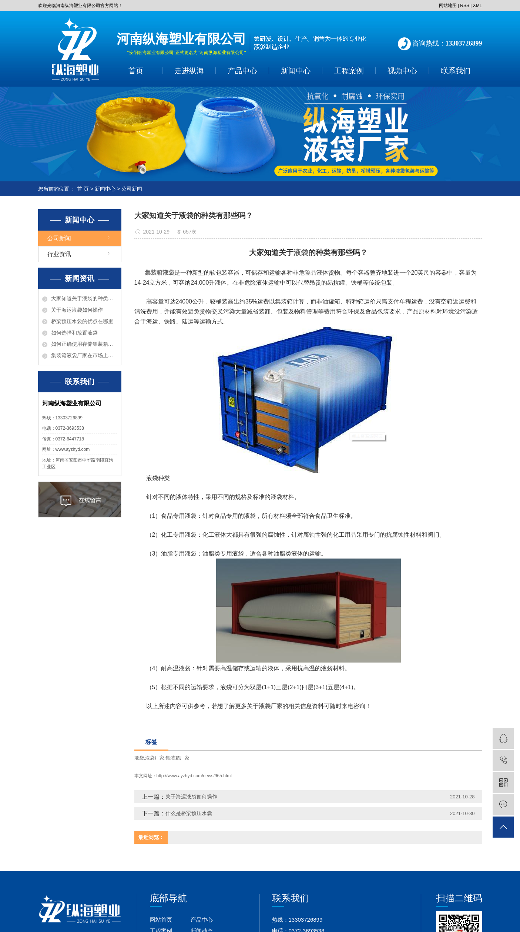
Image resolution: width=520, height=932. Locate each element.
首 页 (83, 189)
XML (477, 5)
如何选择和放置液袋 (74, 333)
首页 (135, 71)
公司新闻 (131, 189)
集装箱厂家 (177, 758)
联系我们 (455, 71)
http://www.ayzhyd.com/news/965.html (194, 775)
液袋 (139, 758)
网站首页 (161, 919)
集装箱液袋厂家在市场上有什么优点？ (84, 355)
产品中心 (242, 71)
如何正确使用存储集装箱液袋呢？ (84, 344)
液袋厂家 (154, 758)
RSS (464, 5)
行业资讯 (59, 254)
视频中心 (402, 71)
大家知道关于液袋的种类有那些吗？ (84, 298)
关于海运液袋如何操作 (77, 310)
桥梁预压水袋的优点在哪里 (82, 321)
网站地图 (448, 5)
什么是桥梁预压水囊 (188, 813)
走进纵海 (189, 71)
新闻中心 (296, 71)
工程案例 (349, 71)
